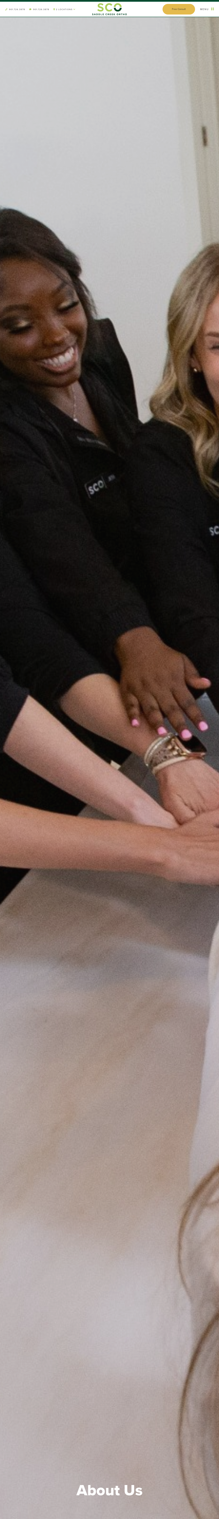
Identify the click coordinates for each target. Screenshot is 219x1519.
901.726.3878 (15, 9)
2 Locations (64, 9)
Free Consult (179, 9)
